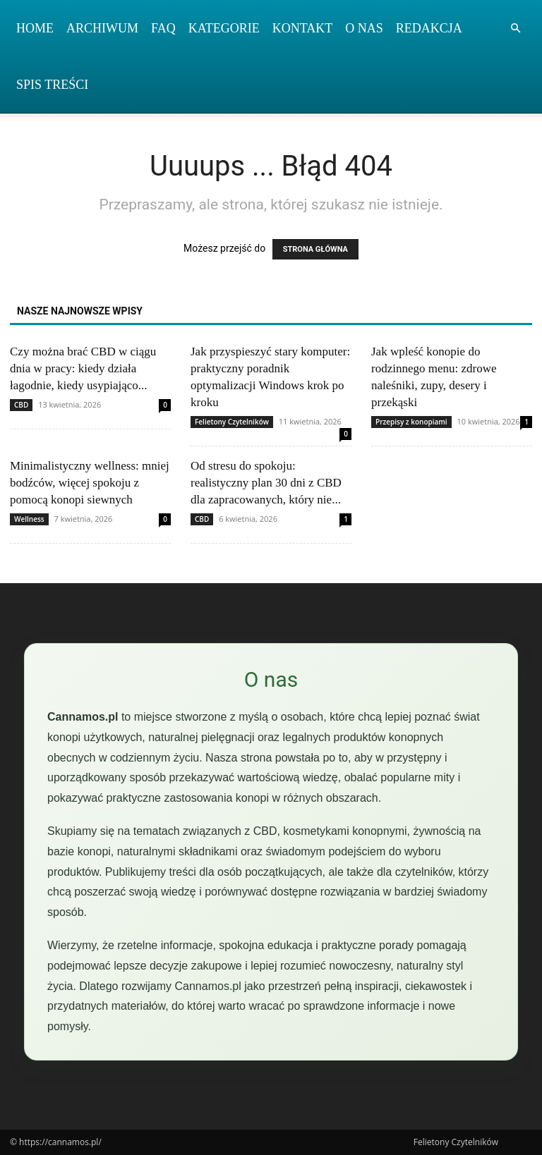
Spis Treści (52, 85)
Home (35, 28)
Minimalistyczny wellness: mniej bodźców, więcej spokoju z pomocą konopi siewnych (89, 482)
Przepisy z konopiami (411, 422)
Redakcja (429, 28)
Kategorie (224, 28)
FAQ (163, 28)
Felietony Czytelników (232, 422)
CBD (21, 405)
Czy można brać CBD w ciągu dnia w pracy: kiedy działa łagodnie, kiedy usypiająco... (83, 368)
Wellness (29, 519)
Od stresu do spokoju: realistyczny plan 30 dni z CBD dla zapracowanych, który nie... (266, 482)
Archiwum (102, 28)
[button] (515, 28)
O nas (364, 28)
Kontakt (302, 28)
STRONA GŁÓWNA (315, 249)
